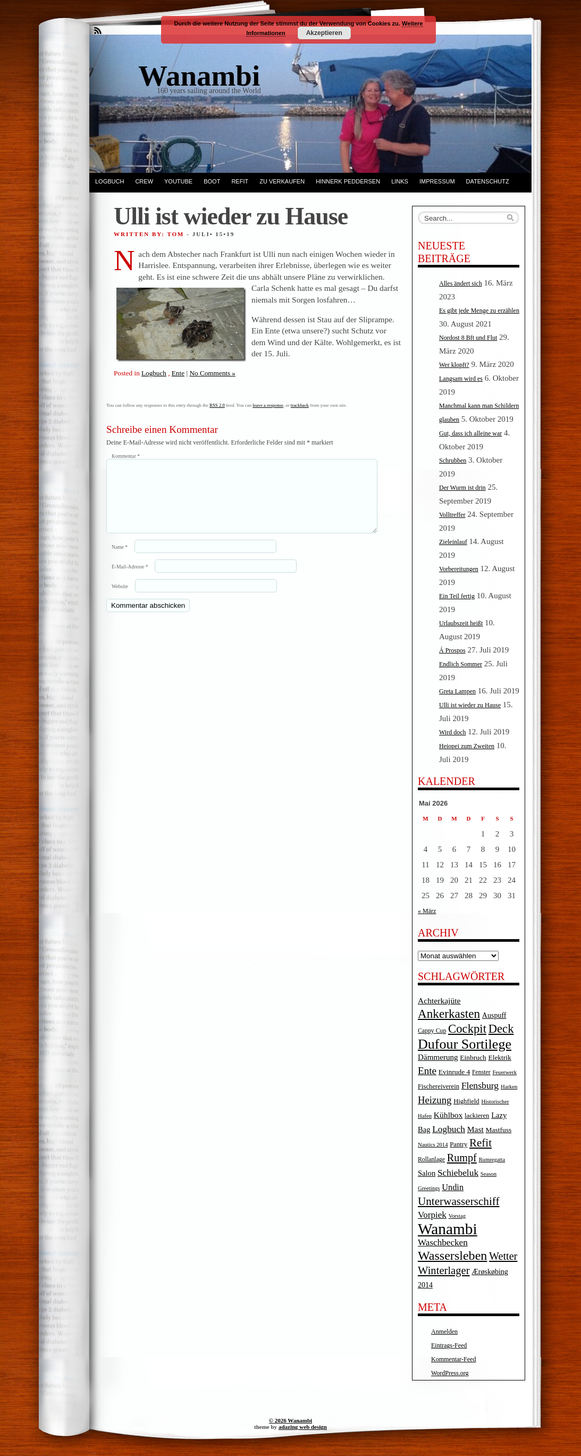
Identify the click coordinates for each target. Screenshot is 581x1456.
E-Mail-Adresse (130, 579)
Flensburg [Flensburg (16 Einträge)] (480, 1085)
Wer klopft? (454, 365)
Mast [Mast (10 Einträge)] (475, 1129)
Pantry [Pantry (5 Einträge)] (458, 1144)
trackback (300, 405)
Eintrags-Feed (449, 1345)
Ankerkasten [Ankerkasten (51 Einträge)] (449, 1013)
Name (120, 560)
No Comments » (212, 373)
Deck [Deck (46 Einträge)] (501, 1028)
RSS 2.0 (217, 405)
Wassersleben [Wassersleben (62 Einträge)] (452, 1255)
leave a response (267, 405)
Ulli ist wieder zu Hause (470, 705)
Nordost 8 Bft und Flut (468, 337)
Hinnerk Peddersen (348, 181)
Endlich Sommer (460, 664)
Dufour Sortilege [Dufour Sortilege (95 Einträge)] (464, 1044)
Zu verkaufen (282, 181)
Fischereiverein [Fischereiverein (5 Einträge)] (438, 1086)
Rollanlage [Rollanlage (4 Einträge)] (431, 1159)
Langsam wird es (461, 378)
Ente (178, 373)
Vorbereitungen (458, 569)
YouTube (178, 181)
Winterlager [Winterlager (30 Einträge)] (444, 1270)
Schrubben (452, 460)
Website (120, 599)
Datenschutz (487, 181)
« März (427, 911)
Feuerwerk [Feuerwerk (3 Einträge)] (504, 1072)
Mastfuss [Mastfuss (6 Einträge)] (499, 1130)
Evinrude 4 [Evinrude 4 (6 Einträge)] (454, 1072)
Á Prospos (452, 650)
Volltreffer (452, 514)
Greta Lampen (457, 691)
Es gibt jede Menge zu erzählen (479, 310)
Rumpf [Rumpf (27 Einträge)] (462, 1158)
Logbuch (109, 181)
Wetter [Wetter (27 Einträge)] (503, 1256)
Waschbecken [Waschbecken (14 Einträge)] (443, 1242)
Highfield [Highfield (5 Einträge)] (466, 1101)
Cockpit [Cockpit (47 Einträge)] (467, 1028)
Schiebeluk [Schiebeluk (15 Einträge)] (457, 1173)
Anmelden (444, 1331)
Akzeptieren (324, 33)
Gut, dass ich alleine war (470, 433)
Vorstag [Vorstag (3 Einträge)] (457, 1216)
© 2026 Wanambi (290, 1420)
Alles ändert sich (460, 283)
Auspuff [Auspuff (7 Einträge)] (494, 1015)
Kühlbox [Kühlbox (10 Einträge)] (448, 1114)
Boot (212, 181)
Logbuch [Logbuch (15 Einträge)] (448, 1129)
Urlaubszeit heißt (461, 623)
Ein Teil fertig (457, 596)
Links (399, 181)
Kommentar (126, 456)
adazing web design (303, 1427)
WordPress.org (449, 1373)
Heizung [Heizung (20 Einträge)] (434, 1100)
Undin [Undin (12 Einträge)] (453, 1187)
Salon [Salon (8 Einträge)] (426, 1173)
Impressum (437, 181)
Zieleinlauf (453, 542)
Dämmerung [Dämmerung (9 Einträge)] (438, 1057)
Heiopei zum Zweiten (466, 746)
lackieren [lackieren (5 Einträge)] (477, 1115)
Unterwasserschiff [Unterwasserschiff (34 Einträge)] (459, 1201)
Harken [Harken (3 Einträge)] (509, 1087)
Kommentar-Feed (453, 1359)
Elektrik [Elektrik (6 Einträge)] (499, 1057)
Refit (239, 181)
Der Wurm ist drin (462, 487)
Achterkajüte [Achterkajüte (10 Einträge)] (439, 1000)
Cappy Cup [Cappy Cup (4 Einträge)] (432, 1030)
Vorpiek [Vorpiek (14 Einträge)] (432, 1215)
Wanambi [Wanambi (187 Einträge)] (447, 1228)
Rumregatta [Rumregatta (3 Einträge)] (491, 1159)
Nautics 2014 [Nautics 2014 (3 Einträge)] (433, 1145)
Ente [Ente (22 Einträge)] (427, 1070)
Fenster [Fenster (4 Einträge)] (481, 1072)
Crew (144, 181)
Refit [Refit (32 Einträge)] (480, 1142)
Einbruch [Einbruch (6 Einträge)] (473, 1057)
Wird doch (452, 732)
